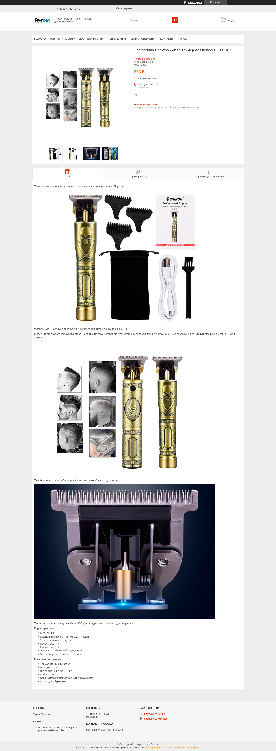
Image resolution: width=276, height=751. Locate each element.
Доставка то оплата (92, 38)
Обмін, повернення (143, 38)
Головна (40, 38)
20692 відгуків (195, 2)
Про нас (182, 38)
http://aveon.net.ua (154, 714)
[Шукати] (175, 20)
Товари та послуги (62, 38)
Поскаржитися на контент (159, 747)
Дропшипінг (118, 38)
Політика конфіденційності (187, 747)
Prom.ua (155, 744)
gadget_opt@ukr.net (155, 718)
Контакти (166, 38)
